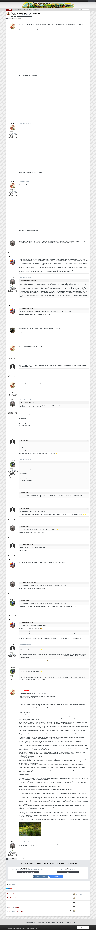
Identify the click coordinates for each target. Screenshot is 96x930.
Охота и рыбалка (27, 14)
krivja (9, 907)
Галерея (19, 9)
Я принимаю (83, 927)
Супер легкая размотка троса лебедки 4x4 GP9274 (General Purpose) (20, 910)
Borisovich (12, 326)
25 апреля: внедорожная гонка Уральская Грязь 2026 (17, 901)
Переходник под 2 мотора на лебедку (14, 893)
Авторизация (78, 12)
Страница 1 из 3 (21, 18)
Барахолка (19, 899)
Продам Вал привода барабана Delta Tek (14, 897)
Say (13, 459)
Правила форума (41, 922)
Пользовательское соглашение (52, 922)
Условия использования (33, 928)
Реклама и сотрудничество (31, 922)
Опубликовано (25, 123)
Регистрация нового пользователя (28, 872)
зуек (12, 239)
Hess (77, 893)
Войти (68, 872)
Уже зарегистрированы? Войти (80, 1)
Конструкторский (20, 911)
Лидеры (14, 9)
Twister (14, 14)
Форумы (9, 9)
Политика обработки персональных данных (67, 922)
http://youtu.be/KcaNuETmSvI (24, 232)
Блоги (24, 9)
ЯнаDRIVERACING (11, 903)
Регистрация (91, 1)
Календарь (29, 9)
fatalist (12, 363)
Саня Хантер (12, 257)
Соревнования (23, 903)
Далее (13, 18)
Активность (35, 9)
